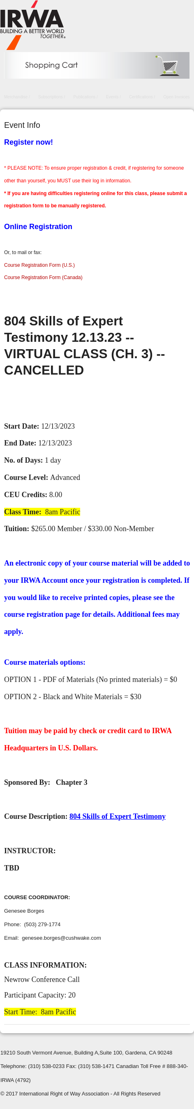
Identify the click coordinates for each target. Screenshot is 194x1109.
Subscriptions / (51, 97)
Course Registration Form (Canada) (43, 277)
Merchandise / (17, 97)
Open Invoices (176, 97)
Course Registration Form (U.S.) (39, 265)
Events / (113, 97)
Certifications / (142, 97)
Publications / (85, 97)
